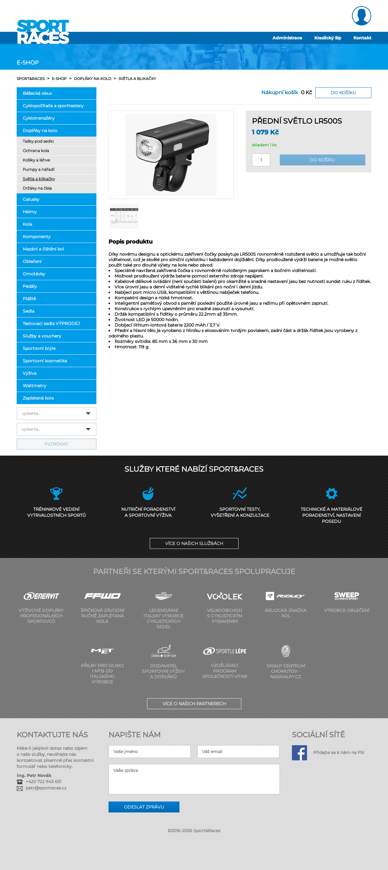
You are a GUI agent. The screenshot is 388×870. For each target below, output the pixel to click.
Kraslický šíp (327, 38)
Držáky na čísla (37, 188)
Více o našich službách (194, 543)
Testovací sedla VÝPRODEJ (51, 323)
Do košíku (343, 92)
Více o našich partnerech (194, 703)
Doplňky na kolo (40, 130)
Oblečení (32, 261)
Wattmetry (34, 385)
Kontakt (362, 38)
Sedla (28, 311)
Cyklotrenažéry (39, 118)
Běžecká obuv (37, 93)
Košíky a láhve (36, 160)
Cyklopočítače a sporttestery (53, 105)
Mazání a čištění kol (43, 249)
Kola (27, 224)
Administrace (287, 38)
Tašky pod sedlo (38, 141)
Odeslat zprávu (144, 807)
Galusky (31, 199)
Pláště (29, 298)
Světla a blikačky (39, 179)
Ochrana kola (36, 150)
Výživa (29, 373)
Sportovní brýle (39, 348)
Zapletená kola (38, 398)
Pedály (30, 286)
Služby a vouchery (42, 336)
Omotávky (34, 274)
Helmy (30, 211)
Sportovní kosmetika (45, 361)
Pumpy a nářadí (38, 169)
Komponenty (37, 236)
